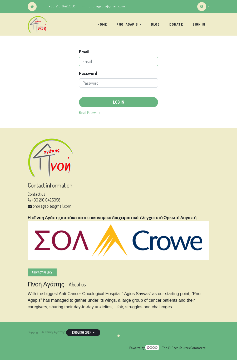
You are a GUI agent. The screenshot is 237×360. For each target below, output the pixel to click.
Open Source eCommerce (188, 347)
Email (84, 51)
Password (88, 73)
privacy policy (42, 272)
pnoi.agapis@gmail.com (106, 6)
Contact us (36, 194)
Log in (118, 102)
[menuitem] (102, 24)
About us (77, 284)
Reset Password (90, 112)
